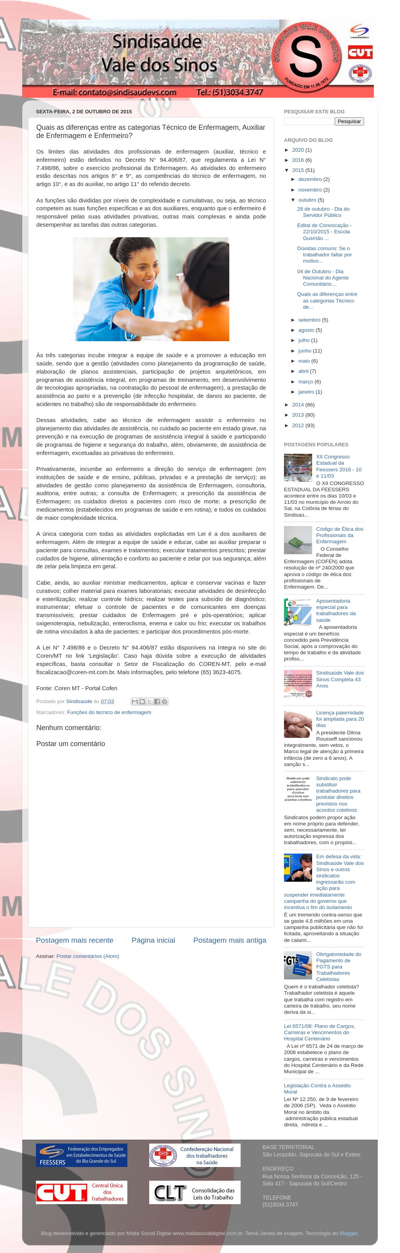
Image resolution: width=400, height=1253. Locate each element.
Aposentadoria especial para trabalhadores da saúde (335, 610)
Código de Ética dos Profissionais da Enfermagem (339, 535)
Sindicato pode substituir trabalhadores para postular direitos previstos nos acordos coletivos (338, 794)
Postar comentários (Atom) (88, 956)
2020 (298, 150)
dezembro (310, 179)
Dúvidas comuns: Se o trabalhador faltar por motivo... (324, 254)
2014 (298, 405)
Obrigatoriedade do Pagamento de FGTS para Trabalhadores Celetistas (338, 967)
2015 (298, 170)
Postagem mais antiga (229, 940)
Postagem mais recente (74, 940)
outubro (308, 200)
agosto (307, 330)
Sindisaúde (80, 701)
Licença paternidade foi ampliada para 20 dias (340, 719)
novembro (310, 190)
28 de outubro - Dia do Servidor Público (323, 212)
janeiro (307, 392)
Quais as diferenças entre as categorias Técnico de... (327, 300)
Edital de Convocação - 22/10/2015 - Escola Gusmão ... (324, 231)
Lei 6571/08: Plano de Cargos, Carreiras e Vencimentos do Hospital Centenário (319, 1032)
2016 (298, 160)
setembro (310, 320)
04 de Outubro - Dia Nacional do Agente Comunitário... (323, 277)
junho (305, 351)
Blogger (348, 1233)
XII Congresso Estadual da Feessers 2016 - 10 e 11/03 (338, 466)
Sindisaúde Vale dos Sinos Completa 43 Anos (340, 679)
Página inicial (153, 940)
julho (304, 340)
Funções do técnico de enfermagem (109, 712)
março (306, 382)
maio (304, 361)
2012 (298, 425)
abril (304, 371)
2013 (298, 415)
